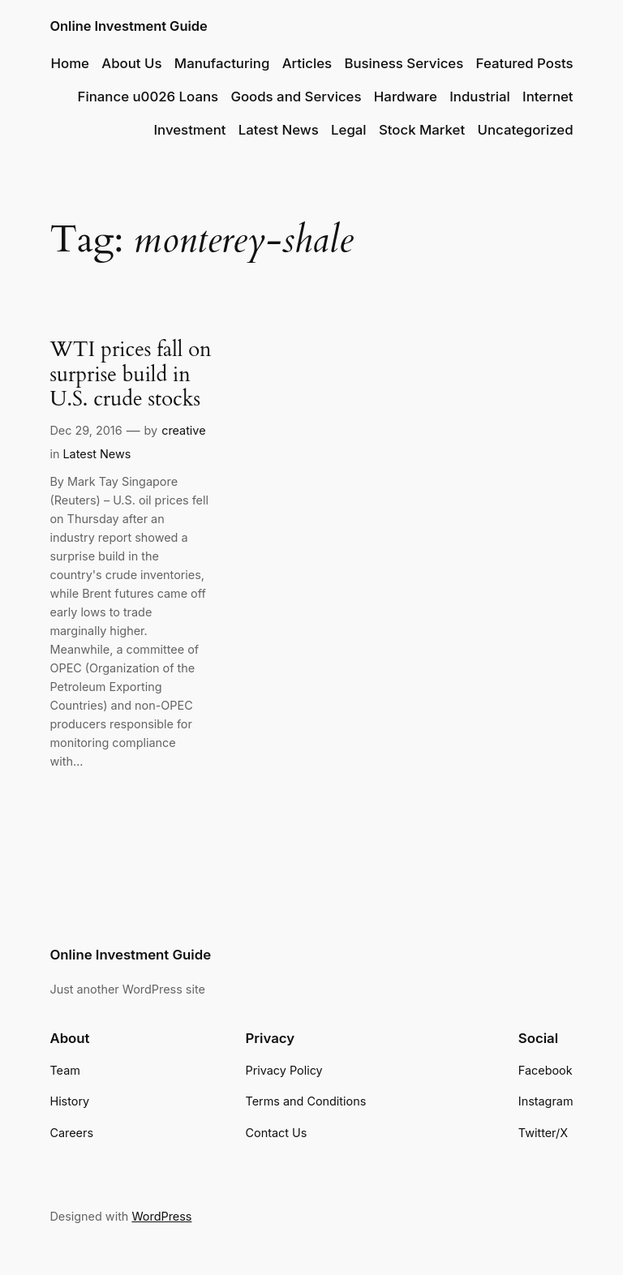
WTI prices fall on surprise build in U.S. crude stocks (130, 374)
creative (183, 430)
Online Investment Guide (128, 26)
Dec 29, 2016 (85, 430)
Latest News (96, 454)
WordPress (161, 1216)
